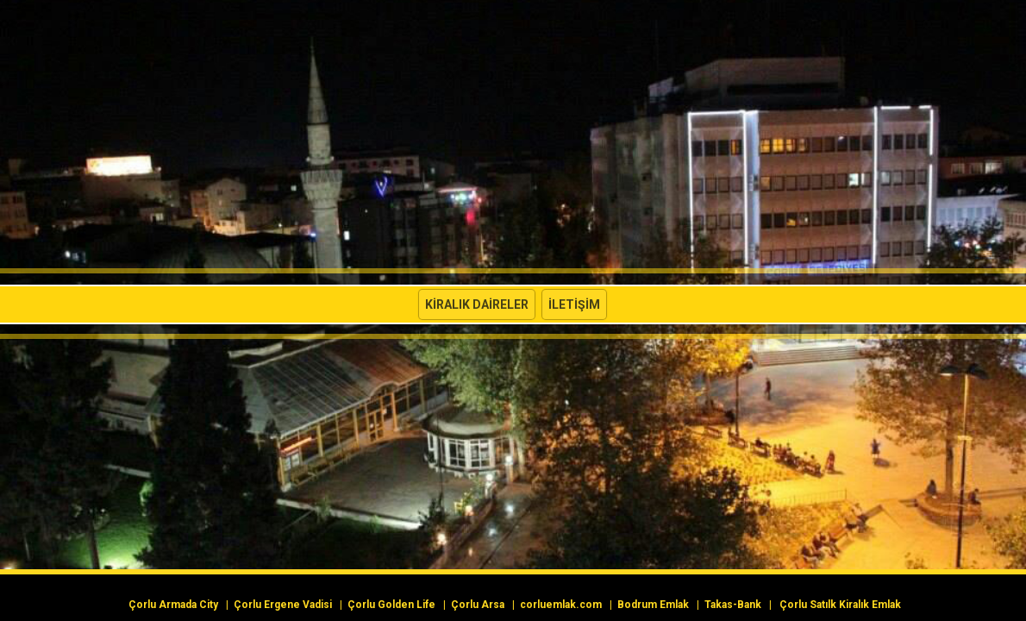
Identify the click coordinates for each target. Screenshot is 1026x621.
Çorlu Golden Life (391, 605)
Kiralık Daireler (477, 304)
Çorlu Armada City (173, 605)
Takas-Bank (732, 605)
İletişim (574, 304)
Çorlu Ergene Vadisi (283, 605)
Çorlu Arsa (477, 605)
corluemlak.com (561, 605)
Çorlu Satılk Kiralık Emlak (840, 605)
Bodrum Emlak (653, 605)
